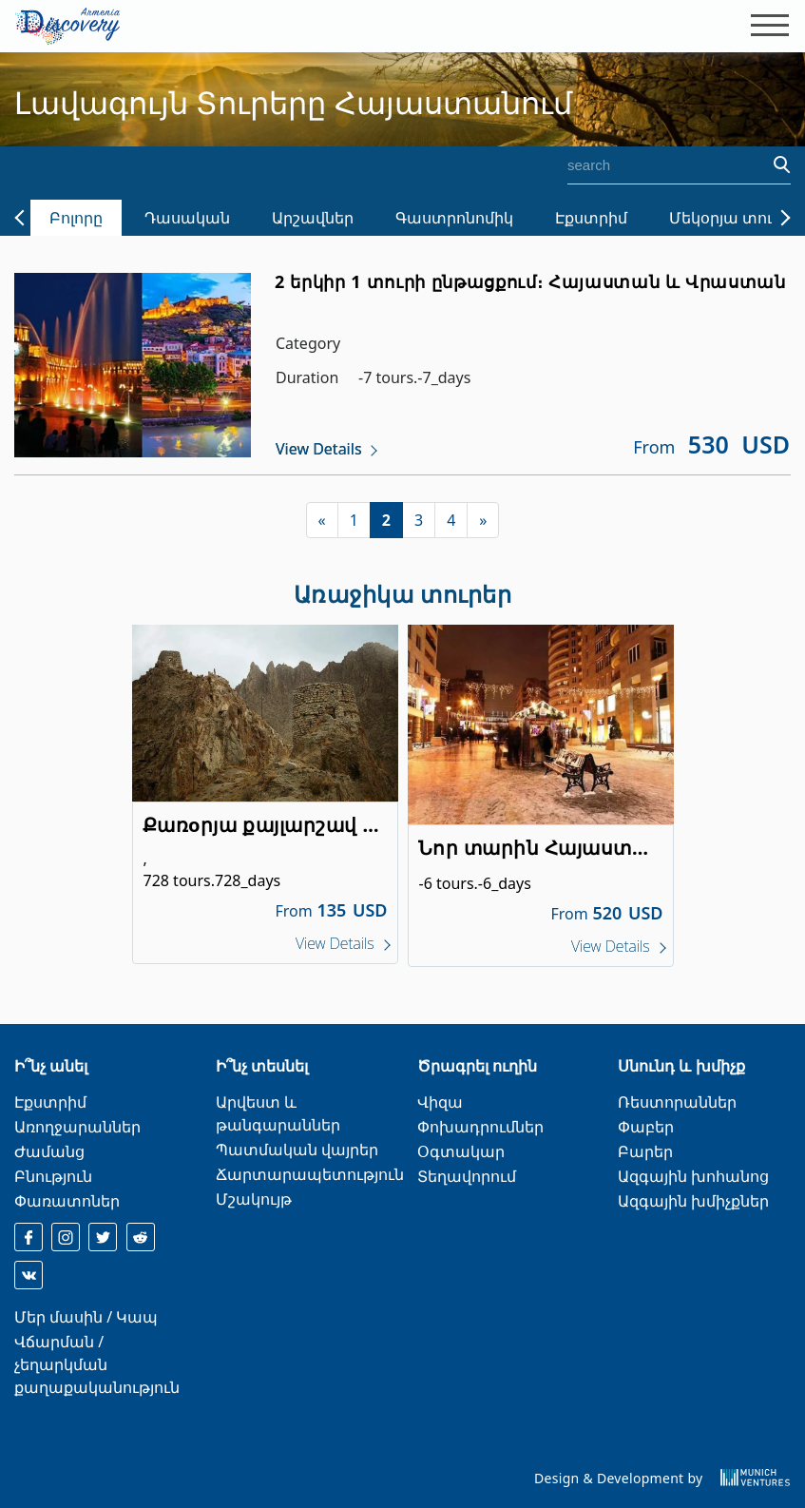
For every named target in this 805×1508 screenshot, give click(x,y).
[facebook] (28, 1237)
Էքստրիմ (591, 217)
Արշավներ (313, 217)
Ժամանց (49, 1151)
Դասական (187, 217)
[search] (659, 165)
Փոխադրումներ (480, 1126)
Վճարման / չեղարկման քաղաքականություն (97, 1364)
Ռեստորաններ (677, 1102)
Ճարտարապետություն (310, 1174)
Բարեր (645, 1151)
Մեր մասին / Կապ (86, 1316)
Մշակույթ (254, 1199)
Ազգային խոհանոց (693, 1176)
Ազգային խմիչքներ (693, 1200)
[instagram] (65, 1237)
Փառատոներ (67, 1200)
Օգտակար (461, 1151)
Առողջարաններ (77, 1126)
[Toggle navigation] (764, 26)
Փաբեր (646, 1126)
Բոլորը (76, 217)
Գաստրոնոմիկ (454, 217)
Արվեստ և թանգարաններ (278, 1113)
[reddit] (140, 1237)
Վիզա (440, 1102)
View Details (319, 448)
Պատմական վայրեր (297, 1149)
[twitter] (102, 1237)
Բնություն (53, 1176)
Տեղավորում (466, 1176)
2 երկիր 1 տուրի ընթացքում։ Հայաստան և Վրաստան (530, 281)
